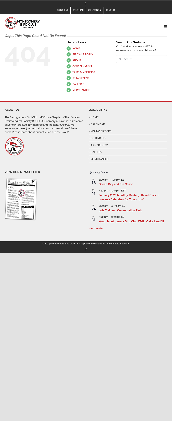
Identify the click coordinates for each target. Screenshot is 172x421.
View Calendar (96, 228)
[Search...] (141, 59)
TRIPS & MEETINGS (83, 72)
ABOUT (76, 60)
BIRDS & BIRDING (82, 54)
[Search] (120, 59)
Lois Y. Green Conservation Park (120, 210)
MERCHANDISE (81, 90)
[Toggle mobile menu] (165, 26)
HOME (76, 48)
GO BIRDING (98, 138)
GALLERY (78, 84)
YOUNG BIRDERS (101, 131)
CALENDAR (98, 124)
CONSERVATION (82, 66)
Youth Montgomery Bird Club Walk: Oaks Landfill (131, 221)
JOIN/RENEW (80, 78)
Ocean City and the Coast (116, 184)
